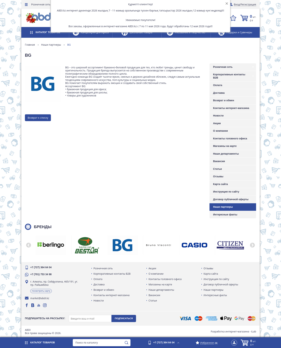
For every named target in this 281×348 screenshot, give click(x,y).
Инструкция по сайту (226, 191)
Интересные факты (225, 214)
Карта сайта (220, 184)
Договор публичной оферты (231, 199)
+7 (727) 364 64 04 (41, 267)
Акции (217, 123)
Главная (30, 44)
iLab (253, 331)
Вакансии (219, 161)
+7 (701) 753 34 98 (41, 274)
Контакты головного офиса (230, 138)
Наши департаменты (226, 153)
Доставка (219, 92)
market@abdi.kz (39, 298)
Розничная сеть (40, 4)
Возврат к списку (38, 117)
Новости (218, 115)
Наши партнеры (51, 44)
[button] (28, 245)
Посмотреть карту (41, 290)
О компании (220, 130)
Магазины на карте (225, 146)
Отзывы (218, 176)
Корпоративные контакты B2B (229, 76)
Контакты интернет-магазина (231, 108)
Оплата (217, 85)
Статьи (217, 168)
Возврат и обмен (223, 100)
